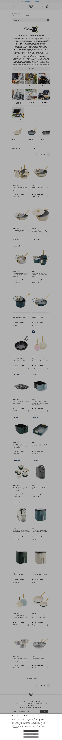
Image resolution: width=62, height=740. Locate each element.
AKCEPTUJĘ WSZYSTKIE (31, 731)
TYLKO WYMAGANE (31, 734)
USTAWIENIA (31, 737)
